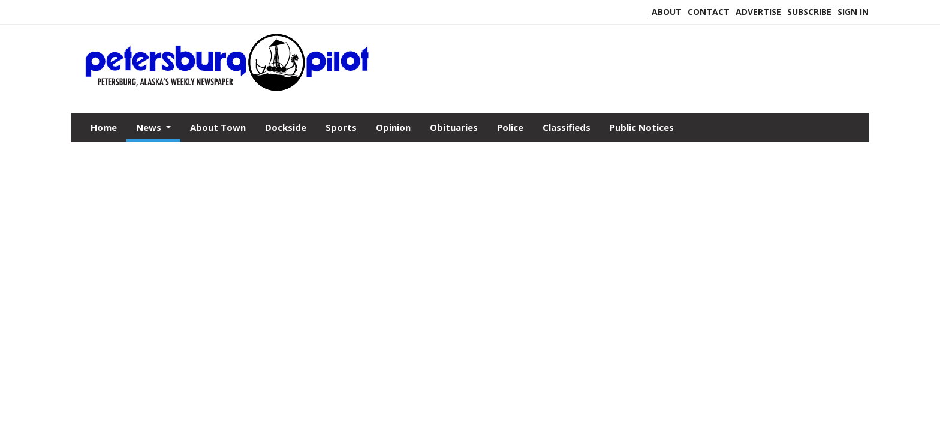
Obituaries (454, 127)
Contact (709, 11)
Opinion (393, 127)
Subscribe (809, 11)
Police (510, 127)
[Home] (227, 88)
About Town (218, 127)
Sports (341, 127)
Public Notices (642, 127)
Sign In (853, 11)
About (667, 11)
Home (104, 127)
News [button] (150, 127)
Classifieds (566, 127)
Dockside (285, 127)
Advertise (758, 11)
